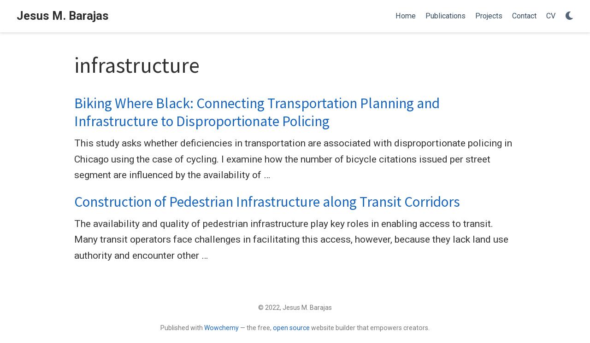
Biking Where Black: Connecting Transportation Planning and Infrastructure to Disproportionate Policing (257, 112)
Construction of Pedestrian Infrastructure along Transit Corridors (267, 201)
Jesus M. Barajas (63, 16)
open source (291, 327)
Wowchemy (221, 327)
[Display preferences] (569, 16)
